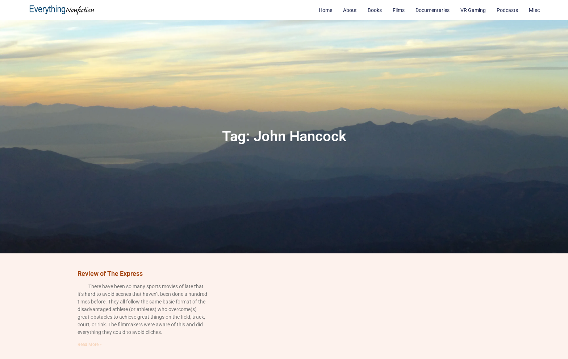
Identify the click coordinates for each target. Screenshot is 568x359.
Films (399, 10)
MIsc (534, 10)
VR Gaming (473, 10)
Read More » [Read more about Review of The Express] (90, 344)
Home (325, 10)
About (350, 10)
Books (375, 10)
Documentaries (432, 10)
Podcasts (507, 10)
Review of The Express (110, 273)
